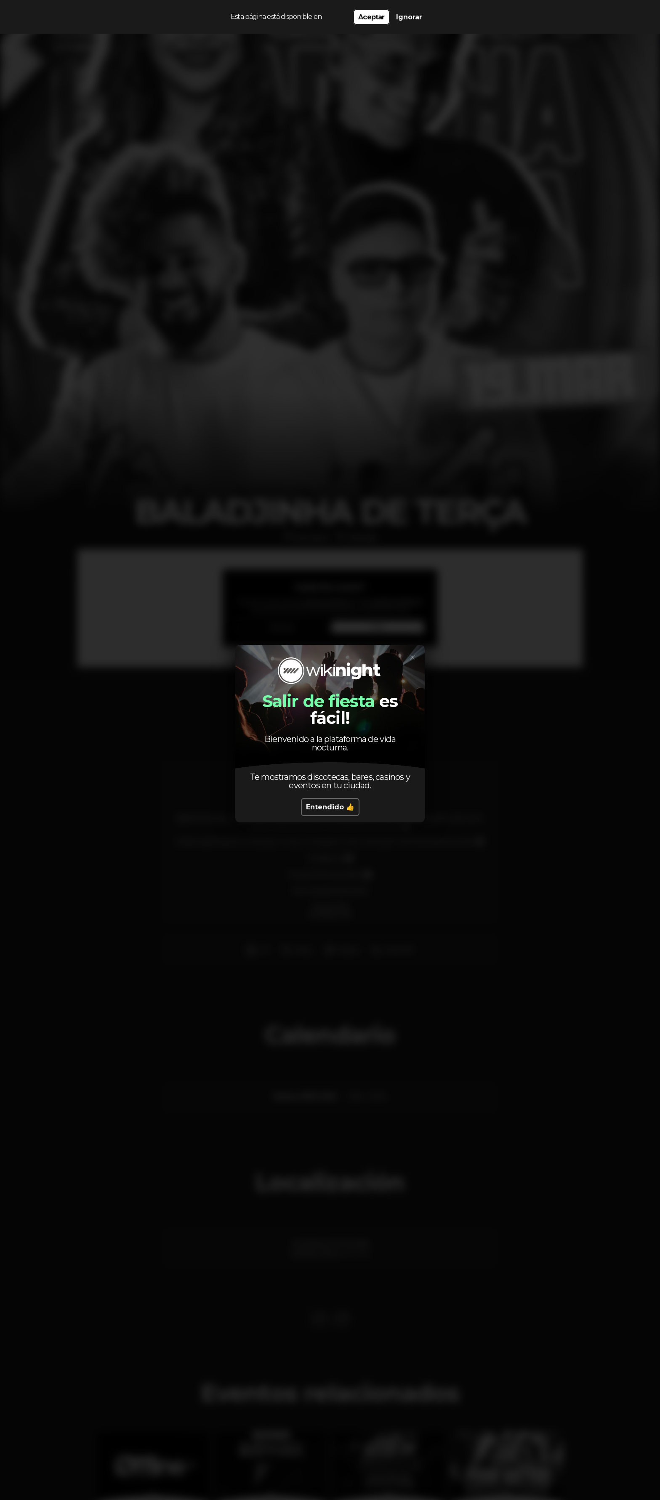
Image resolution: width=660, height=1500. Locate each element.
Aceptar (371, 17)
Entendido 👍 (330, 807)
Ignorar (409, 17)
